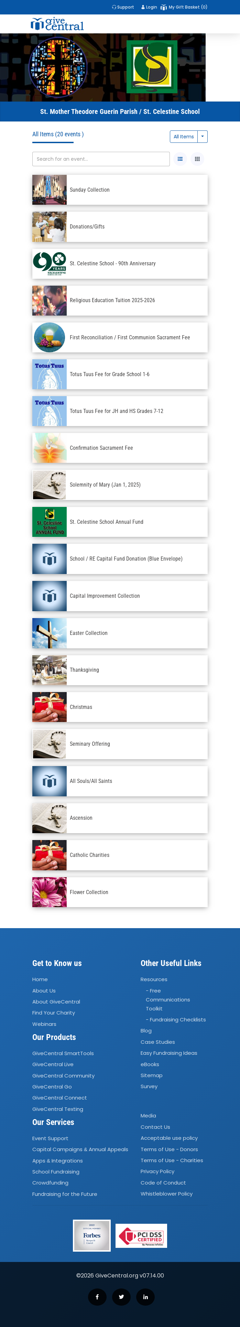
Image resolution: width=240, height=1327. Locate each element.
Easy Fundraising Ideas (169, 1053)
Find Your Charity (53, 1013)
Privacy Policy (157, 1171)
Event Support (50, 1138)
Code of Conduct (163, 1182)
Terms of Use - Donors (169, 1149)
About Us (44, 990)
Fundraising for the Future (64, 1194)
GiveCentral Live (53, 1064)
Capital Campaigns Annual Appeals (80, 1149)
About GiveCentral (56, 1001)
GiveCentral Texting (57, 1109)
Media (148, 1115)
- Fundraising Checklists (176, 1019)
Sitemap (152, 1075)
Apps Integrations (57, 1160)
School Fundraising (55, 1171)
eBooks (150, 1064)
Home (40, 979)
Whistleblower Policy (167, 1193)
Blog (146, 1030)
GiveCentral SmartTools (63, 1053)
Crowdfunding (50, 1183)
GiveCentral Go (52, 1086)
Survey (149, 1086)
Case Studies (158, 1041)
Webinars (44, 1024)
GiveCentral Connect (59, 1098)
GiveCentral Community (63, 1075)
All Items (184, 136)
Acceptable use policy (169, 1138)
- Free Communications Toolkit (168, 999)
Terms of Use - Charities (172, 1160)
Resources (154, 979)
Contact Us (155, 1126)
